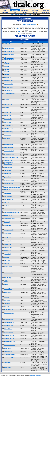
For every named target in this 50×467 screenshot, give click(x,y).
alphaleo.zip (8, 90)
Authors (29, 14)
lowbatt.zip (7, 225)
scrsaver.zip (8, 267)
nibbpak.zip (8, 247)
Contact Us (32, 375)
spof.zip (6, 297)
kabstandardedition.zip (11, 212)
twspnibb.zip (8, 351)
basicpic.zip (8, 104)
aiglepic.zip (7, 77)
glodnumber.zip (9, 180)
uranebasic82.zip (9, 354)
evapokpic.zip (8, 162)
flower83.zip (8, 167)
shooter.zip (7, 277)
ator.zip (6, 100)
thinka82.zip (8, 329)
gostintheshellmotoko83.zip (11, 187)
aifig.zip (6, 63)
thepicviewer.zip (9, 322)
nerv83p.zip (8, 241)
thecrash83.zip (9, 319)
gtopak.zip (7, 193)
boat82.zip (7, 112)
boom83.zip (8, 122)
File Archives (23, 14)
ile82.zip (6, 202)
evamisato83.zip (9, 154)
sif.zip (6, 284)
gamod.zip (7, 173)
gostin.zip (7, 189)
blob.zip (6, 107)
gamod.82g (7, 170)
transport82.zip (9, 335)
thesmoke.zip (8, 325)
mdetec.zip (7, 233)
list (18, 28)
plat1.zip (7, 257)
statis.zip (7, 306)
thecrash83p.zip (9, 313)
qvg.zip (6, 263)
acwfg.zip (7, 43)
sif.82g (6, 281)
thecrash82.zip (9, 309)
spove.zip (7, 300)
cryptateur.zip (8, 125)
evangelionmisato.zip (11, 157)
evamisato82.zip (9, 151)
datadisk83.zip (8, 131)
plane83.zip (7, 254)
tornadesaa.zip (9, 332)
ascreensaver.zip (9, 93)
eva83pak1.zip (8, 147)
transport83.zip (9, 338)
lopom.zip (7, 222)
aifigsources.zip (9, 48)
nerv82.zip (7, 238)
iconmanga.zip (9, 199)
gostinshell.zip (9, 183)
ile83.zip (6, 206)
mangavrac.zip (9, 230)
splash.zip (7, 292)
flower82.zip (8, 164)
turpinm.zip (7, 348)
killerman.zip (8, 215)
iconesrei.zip (8, 196)
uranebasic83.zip (9, 358)
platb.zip (7, 260)
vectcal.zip (7, 362)
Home (12, 14)
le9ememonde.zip (9, 218)
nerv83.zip (7, 244)
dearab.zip (7, 135)
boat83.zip (7, 115)
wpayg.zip (7, 367)
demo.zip (7, 138)
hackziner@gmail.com (29, 24)
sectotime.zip (8, 273)
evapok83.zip (8, 160)
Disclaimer (38, 375)
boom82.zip (8, 119)
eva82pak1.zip (8, 144)
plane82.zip (7, 250)
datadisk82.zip (8, 128)
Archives (17, 14)
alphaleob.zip (8, 84)
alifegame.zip (8, 80)
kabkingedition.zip (10, 209)
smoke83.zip (8, 289)
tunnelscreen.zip (9, 341)
